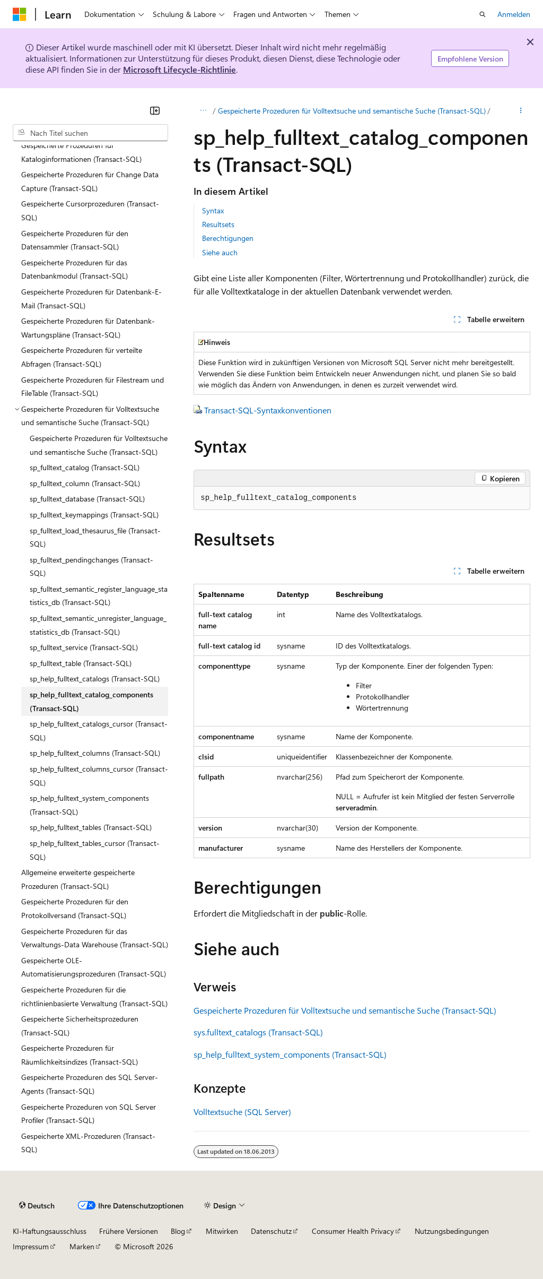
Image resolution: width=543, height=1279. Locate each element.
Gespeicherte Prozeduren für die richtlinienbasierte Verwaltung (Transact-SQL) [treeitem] (94, 996)
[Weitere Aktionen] (521, 110)
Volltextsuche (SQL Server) (242, 1111)
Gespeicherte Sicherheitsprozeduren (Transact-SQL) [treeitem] (79, 1026)
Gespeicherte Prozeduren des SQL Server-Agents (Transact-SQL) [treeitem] (89, 1084)
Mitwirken (222, 1231)
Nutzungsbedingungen (452, 1231)
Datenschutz (271, 1231)
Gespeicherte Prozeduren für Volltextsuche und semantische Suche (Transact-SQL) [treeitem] (99, 445)
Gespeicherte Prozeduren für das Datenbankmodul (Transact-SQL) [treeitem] (74, 269)
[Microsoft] (20, 14)
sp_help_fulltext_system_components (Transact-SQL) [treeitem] (89, 805)
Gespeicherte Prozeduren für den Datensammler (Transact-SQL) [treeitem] (74, 240)
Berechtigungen (227, 238)
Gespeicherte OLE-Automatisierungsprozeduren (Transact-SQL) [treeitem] (93, 967)
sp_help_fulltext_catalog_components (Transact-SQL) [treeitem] (91, 701)
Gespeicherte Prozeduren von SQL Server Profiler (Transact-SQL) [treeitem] (88, 1114)
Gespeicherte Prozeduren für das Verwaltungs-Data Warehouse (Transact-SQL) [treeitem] (94, 938)
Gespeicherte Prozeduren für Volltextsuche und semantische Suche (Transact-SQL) (352, 111)
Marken (81, 1246)
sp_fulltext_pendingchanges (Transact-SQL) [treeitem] (91, 566)
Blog (178, 1231)
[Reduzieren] (155, 110)
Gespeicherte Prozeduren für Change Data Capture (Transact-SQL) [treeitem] (90, 181)
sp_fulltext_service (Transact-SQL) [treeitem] (84, 647)
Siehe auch (220, 252)
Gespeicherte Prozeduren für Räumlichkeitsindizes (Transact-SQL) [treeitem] (79, 1055)
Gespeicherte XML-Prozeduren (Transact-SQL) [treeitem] (88, 1143)
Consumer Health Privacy (353, 1231)
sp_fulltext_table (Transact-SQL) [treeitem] (81, 663)
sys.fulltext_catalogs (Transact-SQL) (258, 1032)
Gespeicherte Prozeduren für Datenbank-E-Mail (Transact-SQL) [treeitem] (91, 298)
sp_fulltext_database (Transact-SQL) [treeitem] (87, 499)
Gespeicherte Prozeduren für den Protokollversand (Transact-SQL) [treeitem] (74, 908)
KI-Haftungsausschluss (49, 1231)
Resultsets (218, 224)
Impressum (31, 1246)
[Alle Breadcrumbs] (203, 110)
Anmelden (513, 14)
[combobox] (90, 132)
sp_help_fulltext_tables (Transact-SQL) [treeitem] (91, 827)
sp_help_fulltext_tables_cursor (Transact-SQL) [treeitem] (95, 850)
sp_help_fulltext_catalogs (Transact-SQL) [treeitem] (95, 678)
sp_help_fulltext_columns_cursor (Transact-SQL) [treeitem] (99, 776)
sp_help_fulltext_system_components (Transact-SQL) (290, 1054)
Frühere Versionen (128, 1231)
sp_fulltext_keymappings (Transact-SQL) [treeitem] (94, 514)
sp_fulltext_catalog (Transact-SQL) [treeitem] (84, 467)
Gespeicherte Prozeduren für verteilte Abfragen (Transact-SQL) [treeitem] (81, 357)
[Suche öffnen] (482, 14)
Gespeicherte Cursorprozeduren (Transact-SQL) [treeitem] (90, 210)
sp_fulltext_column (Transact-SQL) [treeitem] (85, 483)
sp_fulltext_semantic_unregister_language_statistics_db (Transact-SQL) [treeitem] (98, 625)
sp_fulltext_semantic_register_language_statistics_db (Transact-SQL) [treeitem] (99, 596)
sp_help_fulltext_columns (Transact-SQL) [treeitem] (95, 753)
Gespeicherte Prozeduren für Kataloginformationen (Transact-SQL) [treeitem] (81, 152)
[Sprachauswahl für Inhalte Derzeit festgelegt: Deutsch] (37, 1205)
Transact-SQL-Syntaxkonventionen (267, 410)
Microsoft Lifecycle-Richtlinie (179, 69)
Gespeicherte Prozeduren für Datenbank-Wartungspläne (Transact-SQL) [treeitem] (88, 328)
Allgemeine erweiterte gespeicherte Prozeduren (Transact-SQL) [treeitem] (78, 879)
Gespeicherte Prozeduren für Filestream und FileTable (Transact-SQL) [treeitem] (92, 387)
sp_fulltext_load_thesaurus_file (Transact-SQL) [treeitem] (95, 537)
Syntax (213, 210)
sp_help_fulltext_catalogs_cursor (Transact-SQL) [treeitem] (99, 730)
